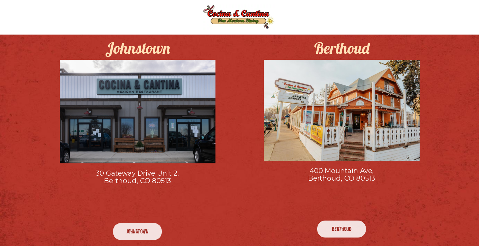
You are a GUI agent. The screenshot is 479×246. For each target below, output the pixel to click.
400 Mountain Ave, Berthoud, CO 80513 (341, 174)
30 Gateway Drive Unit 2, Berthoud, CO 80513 (137, 177)
